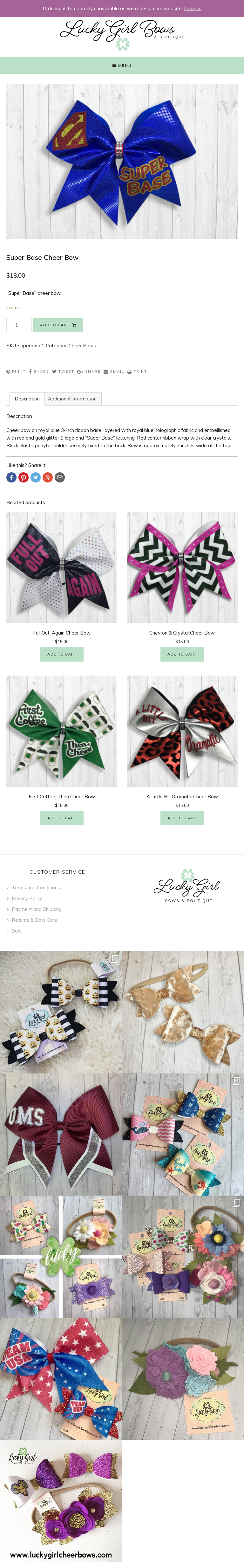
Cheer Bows (82, 346)
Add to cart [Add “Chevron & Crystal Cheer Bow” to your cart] (182, 654)
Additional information (72, 399)
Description (27, 399)
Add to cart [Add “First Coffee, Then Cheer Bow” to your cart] (62, 818)
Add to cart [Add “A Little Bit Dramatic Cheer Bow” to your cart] (182, 818)
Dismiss (192, 8)
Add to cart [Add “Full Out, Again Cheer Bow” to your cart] (62, 654)
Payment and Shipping (37, 909)
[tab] (27, 399)
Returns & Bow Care (34, 920)
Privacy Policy (27, 898)
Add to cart (54, 325)
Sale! (17, 931)
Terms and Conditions (36, 888)
